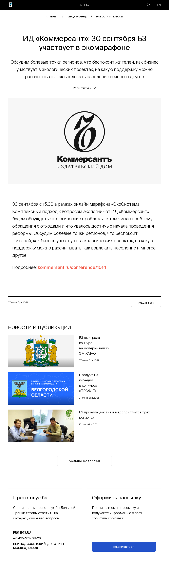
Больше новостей (84, 461)
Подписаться (123, 546)
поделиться (146, 302)
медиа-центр (77, 16)
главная (52, 16)
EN (159, 5)
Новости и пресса (109, 16)
